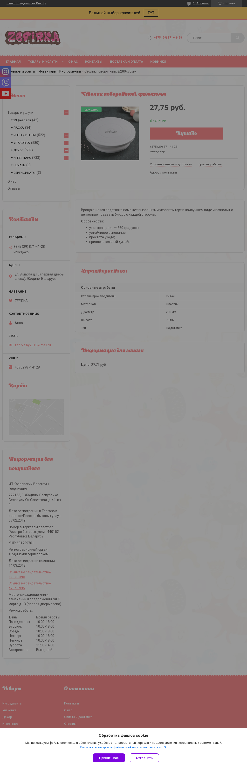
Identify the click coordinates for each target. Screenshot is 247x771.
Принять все (109, 758)
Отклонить (144, 758)
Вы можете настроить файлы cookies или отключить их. (122, 747)
